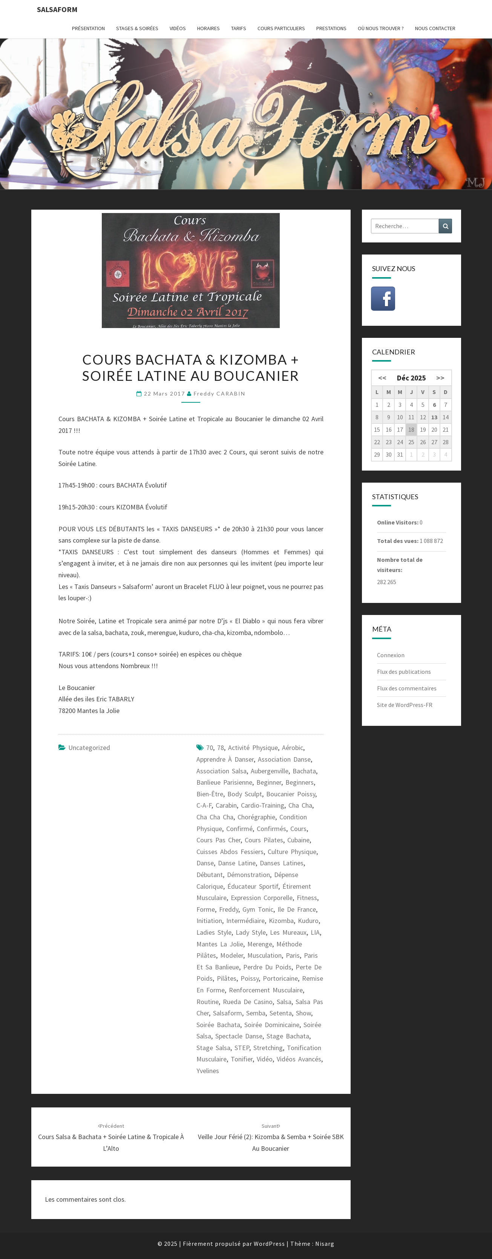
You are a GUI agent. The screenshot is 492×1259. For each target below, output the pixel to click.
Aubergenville (269, 771)
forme (205, 909)
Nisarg (324, 1243)
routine (207, 1001)
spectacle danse (238, 1036)
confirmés (271, 828)
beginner (268, 782)
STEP (242, 1047)
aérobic (292, 747)
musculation (264, 955)
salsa (284, 1001)
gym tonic (257, 909)
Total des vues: (398, 540)
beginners (299, 782)
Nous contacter (435, 28)
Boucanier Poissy (290, 794)
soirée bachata (218, 1024)
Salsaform (57, 9)
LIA (315, 932)
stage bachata (288, 1036)
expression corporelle (262, 897)
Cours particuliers (281, 28)
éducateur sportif (252, 886)
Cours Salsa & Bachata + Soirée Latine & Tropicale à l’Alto (111, 1138)
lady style (251, 932)
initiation (209, 920)
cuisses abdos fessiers (230, 851)
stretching (268, 1047)
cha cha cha (214, 817)
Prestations (331, 28)
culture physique (292, 851)
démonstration (248, 874)
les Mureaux (288, 932)
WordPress (269, 1243)
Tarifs (238, 28)
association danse (284, 759)
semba (255, 1013)
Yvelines (207, 1070)
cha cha (300, 805)
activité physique (253, 747)
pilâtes (226, 978)
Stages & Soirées (137, 28)
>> (440, 377)
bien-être (209, 794)
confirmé (239, 828)
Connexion (391, 655)
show (303, 1013)
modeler (231, 955)
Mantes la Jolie (219, 944)
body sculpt (244, 794)
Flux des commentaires (407, 688)
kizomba (281, 920)
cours (298, 828)
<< (382, 377)
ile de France (296, 909)
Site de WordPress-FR (404, 704)
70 (209, 747)
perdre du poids (267, 967)
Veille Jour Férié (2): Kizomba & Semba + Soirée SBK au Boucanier (271, 1138)
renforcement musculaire (266, 990)
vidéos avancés (299, 1059)
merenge (259, 944)
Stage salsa (213, 1047)
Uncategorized (89, 747)
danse (205, 863)
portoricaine (280, 978)
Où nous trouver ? (381, 28)
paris (293, 955)
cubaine (298, 840)
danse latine (237, 863)
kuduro (308, 920)
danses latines (281, 863)
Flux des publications (404, 671)
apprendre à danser (225, 759)
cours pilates (264, 840)
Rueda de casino (248, 1001)
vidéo (265, 1059)
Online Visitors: (398, 522)
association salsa (221, 771)
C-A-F (204, 805)
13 (434, 417)
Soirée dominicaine (271, 1024)
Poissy (250, 978)
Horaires (208, 28)
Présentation (88, 28)
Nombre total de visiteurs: (400, 565)
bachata (304, 771)
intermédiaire (245, 920)
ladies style (213, 932)
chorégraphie (256, 817)
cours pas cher (218, 840)
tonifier (242, 1059)
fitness (307, 897)
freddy (228, 909)
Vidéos (178, 28)
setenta (281, 1013)
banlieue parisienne (224, 782)
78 (220, 747)
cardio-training (262, 805)
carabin (226, 805)
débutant (209, 874)
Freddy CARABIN (219, 393)
